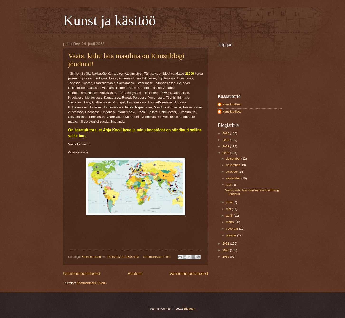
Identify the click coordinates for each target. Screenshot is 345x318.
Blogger (189, 308)
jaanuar (231, 235)
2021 (226, 243)
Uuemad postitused (81, 273)
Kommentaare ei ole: (157, 257)
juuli (229, 184)
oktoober (232, 171)
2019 (226, 256)
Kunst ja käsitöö (109, 20)
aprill (229, 215)
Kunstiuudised (232, 104)
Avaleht (135, 273)
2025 (226, 133)
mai (229, 209)
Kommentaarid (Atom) (92, 283)
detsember (233, 158)
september (233, 178)
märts (230, 222)
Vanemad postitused (188, 273)
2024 (226, 140)
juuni (229, 202)
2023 (226, 146)
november (233, 165)
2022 (226, 153)
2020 (226, 250)
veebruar (232, 228)
